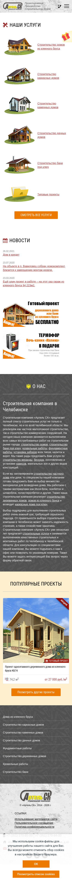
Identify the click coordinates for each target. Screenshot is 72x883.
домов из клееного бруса (43, 500)
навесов (21, 463)
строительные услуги (36, 533)
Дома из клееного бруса (18, 716)
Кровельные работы (15, 764)
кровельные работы (34, 448)
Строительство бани (15, 771)
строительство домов (34, 444)
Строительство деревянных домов (24, 756)
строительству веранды (17, 459)
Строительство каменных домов (23, 732)
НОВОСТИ (19, 240)
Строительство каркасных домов (23, 724)
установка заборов (25, 452)
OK (36, 864)
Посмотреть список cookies (36, 874)
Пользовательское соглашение (34, 822)
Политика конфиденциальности (34, 826)
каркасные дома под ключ (31, 504)
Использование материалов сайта (36, 819)
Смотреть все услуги (36, 215)
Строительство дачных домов (21, 740)
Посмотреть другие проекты (36, 692)
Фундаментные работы (17, 748)
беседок (39, 459)
